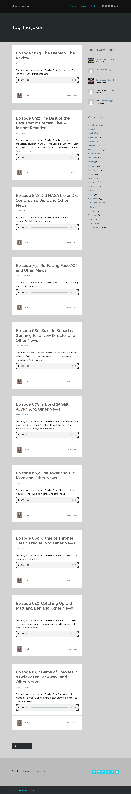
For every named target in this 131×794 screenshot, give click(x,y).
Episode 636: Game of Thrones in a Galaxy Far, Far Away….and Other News (47, 676)
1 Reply (74, 172)
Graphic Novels (94, 154)
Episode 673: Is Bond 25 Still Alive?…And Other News (42, 406)
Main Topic (92, 170)
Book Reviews (94, 125)
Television (92, 207)
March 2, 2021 (21, 133)
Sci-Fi (90, 195)
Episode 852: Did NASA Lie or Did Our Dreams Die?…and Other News (47, 200)
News (90, 178)
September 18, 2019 (23, 275)
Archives (73, 6)
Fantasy (91, 141)
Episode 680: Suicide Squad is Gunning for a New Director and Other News (46, 335)
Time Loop (93, 215)
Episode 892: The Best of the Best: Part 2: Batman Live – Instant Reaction (43, 123)
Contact (94, 6)
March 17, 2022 (21, 63)
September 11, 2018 (23, 414)
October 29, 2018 (22, 345)
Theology (92, 211)
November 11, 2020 (23, 210)
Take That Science (96, 203)
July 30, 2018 (21, 482)
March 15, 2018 (21, 612)
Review (91, 190)
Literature (92, 166)
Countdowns (93, 137)
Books (91, 129)
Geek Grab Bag (94, 149)
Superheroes (93, 199)
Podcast (91, 186)
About (84, 6)
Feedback (92, 145)
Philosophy (93, 182)
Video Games (94, 223)
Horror (91, 162)
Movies (91, 174)
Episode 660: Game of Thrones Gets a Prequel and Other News (46, 539)
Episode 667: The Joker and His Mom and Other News (45, 474)
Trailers (91, 219)
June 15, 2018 (21, 547)
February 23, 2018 (22, 686)
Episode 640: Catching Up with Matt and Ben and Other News (45, 605)
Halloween (92, 158)
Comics (91, 133)
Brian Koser (101, 59)
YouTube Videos (95, 227)
